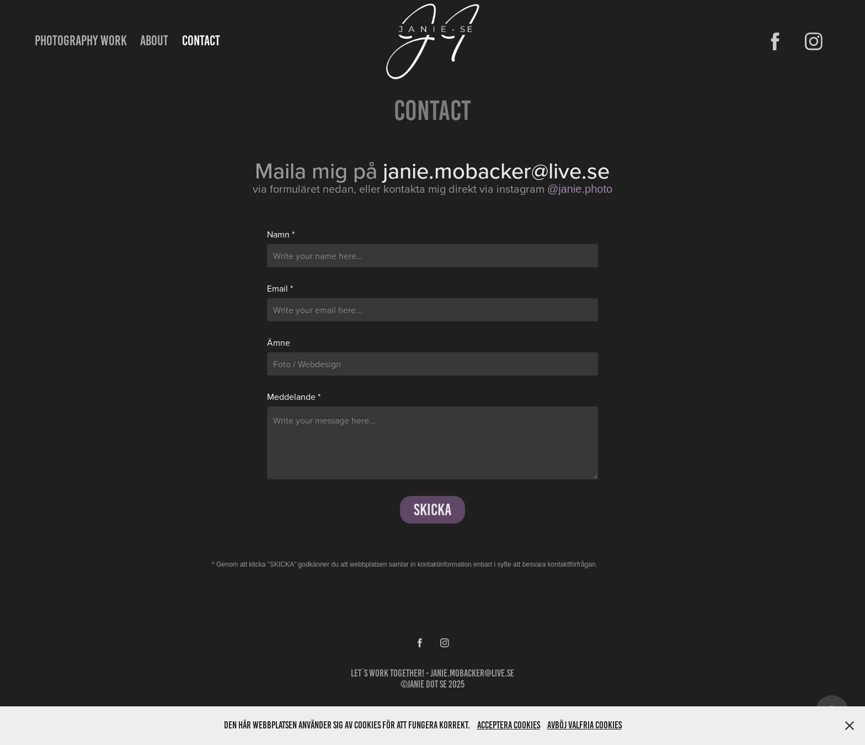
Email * (280, 288)
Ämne (278, 342)
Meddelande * (294, 396)
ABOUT (154, 40)
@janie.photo (579, 189)
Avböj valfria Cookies (584, 725)
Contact (201, 40)
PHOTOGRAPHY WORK (81, 40)
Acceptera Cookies (508, 725)
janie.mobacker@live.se (472, 673)
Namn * (281, 234)
